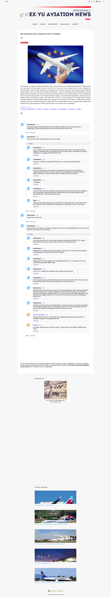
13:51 (37, 124)
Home (6, 1)
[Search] (104, 1)
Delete (32, 132)
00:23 (40, 325)
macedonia (54, 109)
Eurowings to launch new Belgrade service (44, 505)
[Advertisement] (55, 417)
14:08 (43, 159)
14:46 (37, 215)
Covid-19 (39, 109)
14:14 (43, 168)
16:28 (43, 277)
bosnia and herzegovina (28, 109)
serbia (79, 109)
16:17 (43, 258)
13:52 (37, 136)
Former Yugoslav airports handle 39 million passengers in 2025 (49, 543)
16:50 (43, 303)
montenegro (62, 109)
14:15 (43, 188)
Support (75, 24)
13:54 (43, 147)
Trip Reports (53, 24)
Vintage (43, 24)
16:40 (43, 288)
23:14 (38, 200)
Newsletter (64, 24)
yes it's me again (38, 314)
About (35, 24)
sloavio (35, 325)
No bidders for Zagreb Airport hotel (43, 563)
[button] (21, 38)
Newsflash (71, 109)
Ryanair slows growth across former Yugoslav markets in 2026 (49, 582)
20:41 (46, 314)
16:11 (43, 248)
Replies (30, 143)
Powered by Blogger (55, 591)
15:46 (37, 226)
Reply (28, 132)
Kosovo (46, 109)
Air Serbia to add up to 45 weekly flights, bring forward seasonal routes (51, 524)
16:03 (43, 238)
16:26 (43, 269)
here (30, 366)
